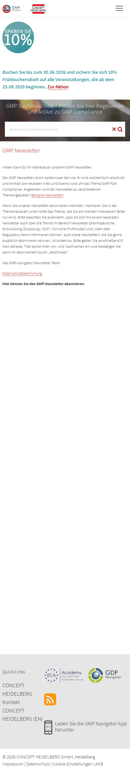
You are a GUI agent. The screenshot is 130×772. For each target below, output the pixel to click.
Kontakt (11, 701)
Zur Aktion (58, 87)
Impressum (12, 764)
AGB (99, 764)
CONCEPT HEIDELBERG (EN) (22, 714)
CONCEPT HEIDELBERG (17, 689)
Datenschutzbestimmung (22, 273)
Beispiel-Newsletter (47, 195)
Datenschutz (38, 764)
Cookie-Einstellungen (72, 764)
